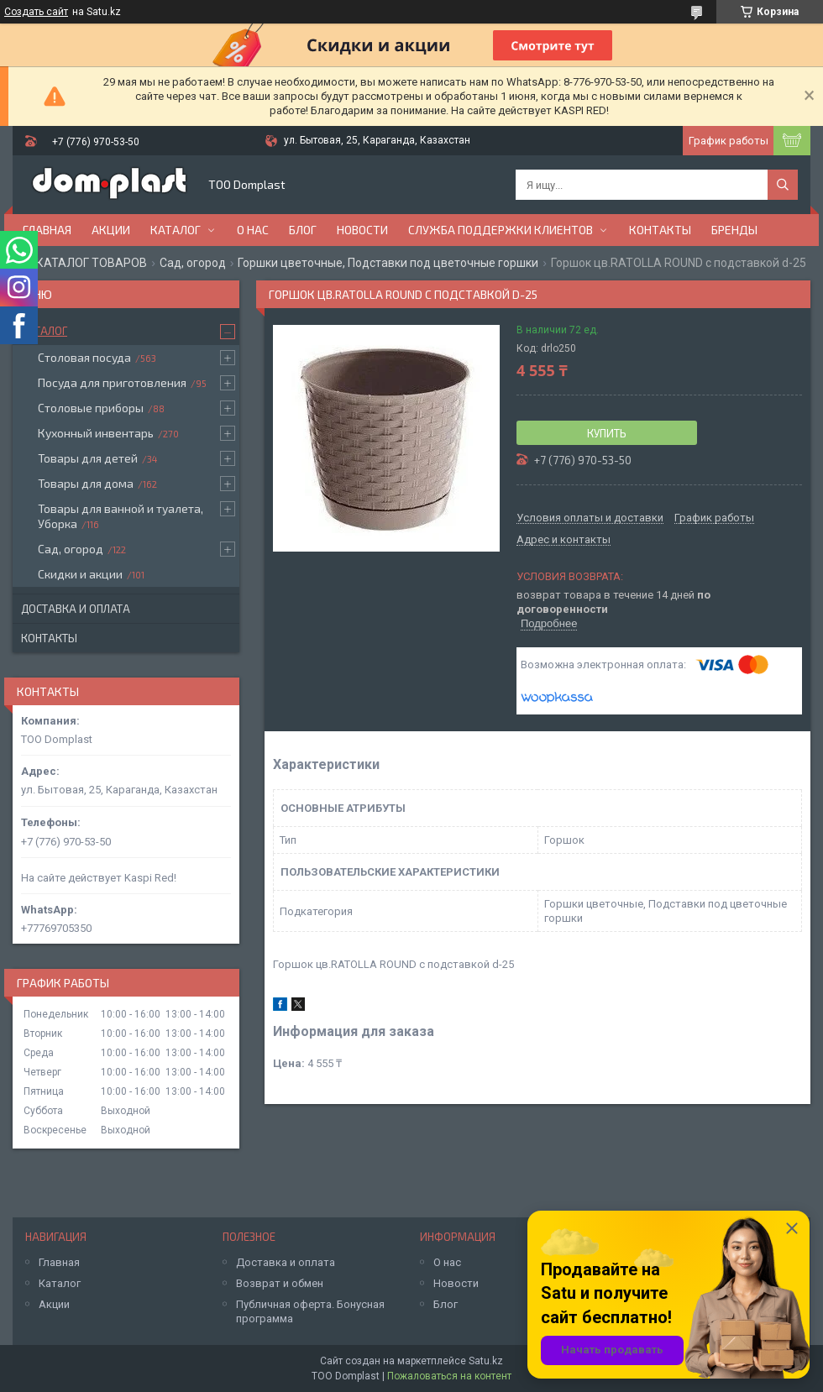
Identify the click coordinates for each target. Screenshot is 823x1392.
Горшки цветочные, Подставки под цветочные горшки (388, 263)
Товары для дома (86, 483)
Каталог (175, 229)
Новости (362, 229)
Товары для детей (88, 458)
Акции (111, 229)
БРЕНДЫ (734, 229)
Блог (303, 229)
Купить (606, 433)
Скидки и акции (80, 574)
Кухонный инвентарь (96, 433)
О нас (253, 229)
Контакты (660, 229)
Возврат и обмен (279, 1283)
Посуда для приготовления (112, 382)
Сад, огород (193, 263)
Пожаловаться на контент (449, 1376)
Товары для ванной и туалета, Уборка (120, 516)
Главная (47, 229)
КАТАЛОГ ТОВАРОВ (91, 263)
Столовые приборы (91, 407)
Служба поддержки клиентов (500, 229)
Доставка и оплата (75, 608)
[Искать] (783, 185)
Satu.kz (486, 1361)
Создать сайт (36, 12)
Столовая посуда (84, 357)
